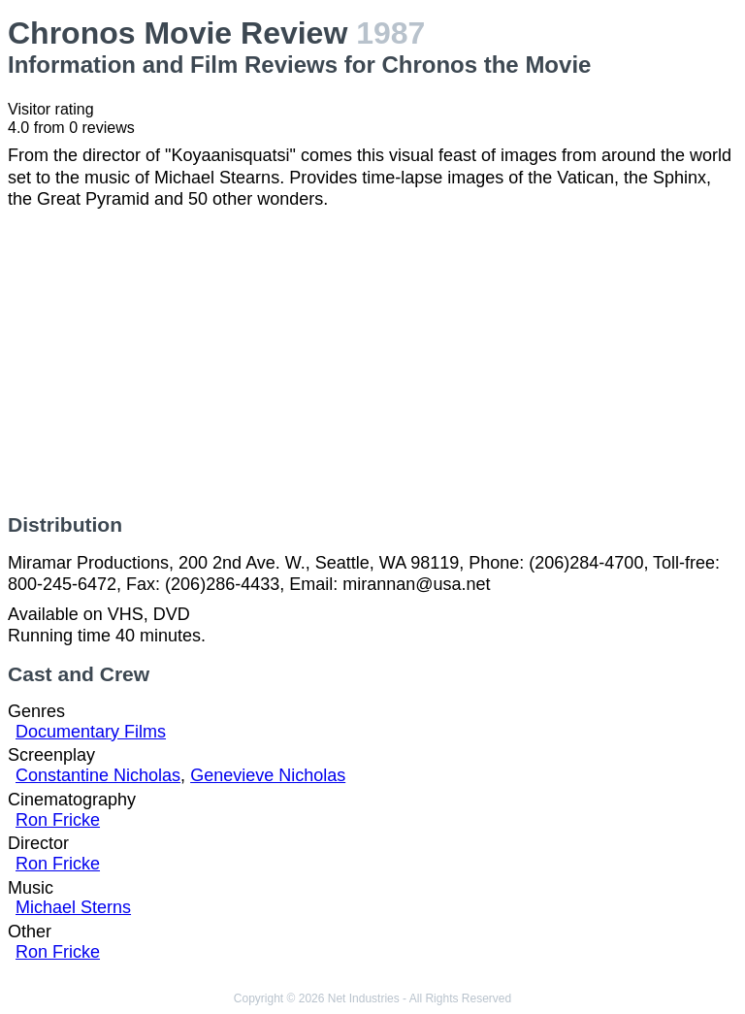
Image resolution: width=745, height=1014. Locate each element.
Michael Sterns (73, 907)
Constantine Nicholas (98, 775)
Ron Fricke (58, 820)
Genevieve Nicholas (267, 775)
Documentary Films (91, 731)
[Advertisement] (372, 362)
